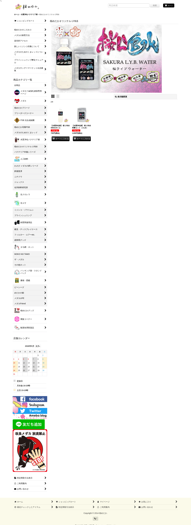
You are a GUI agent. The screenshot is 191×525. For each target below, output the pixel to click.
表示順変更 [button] (121, 97)
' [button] (95, 519)
